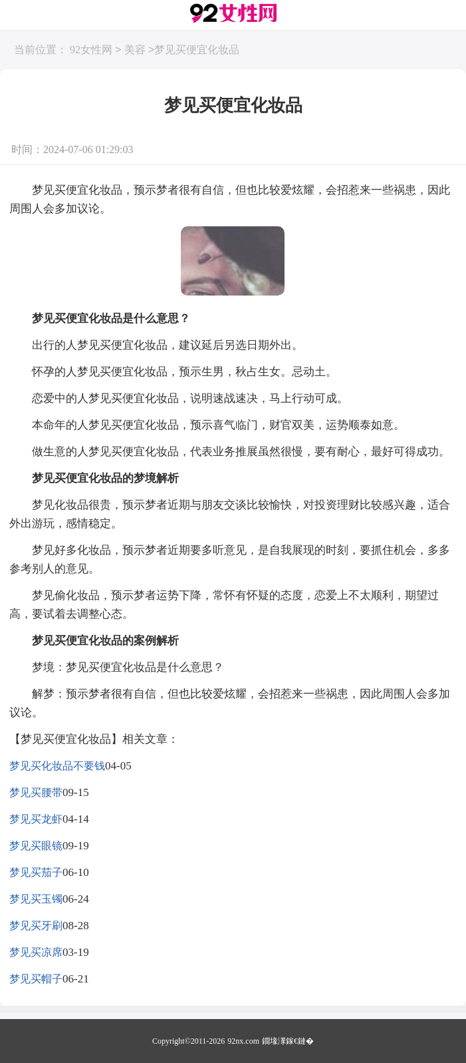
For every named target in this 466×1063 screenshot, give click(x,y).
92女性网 (91, 50)
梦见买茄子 (35, 872)
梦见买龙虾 (35, 819)
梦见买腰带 (35, 792)
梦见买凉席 (35, 952)
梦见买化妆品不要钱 (57, 765)
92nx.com (243, 1041)
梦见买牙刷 (35, 925)
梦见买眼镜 (35, 845)
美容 (135, 50)
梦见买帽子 (35, 978)
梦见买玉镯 (35, 899)
